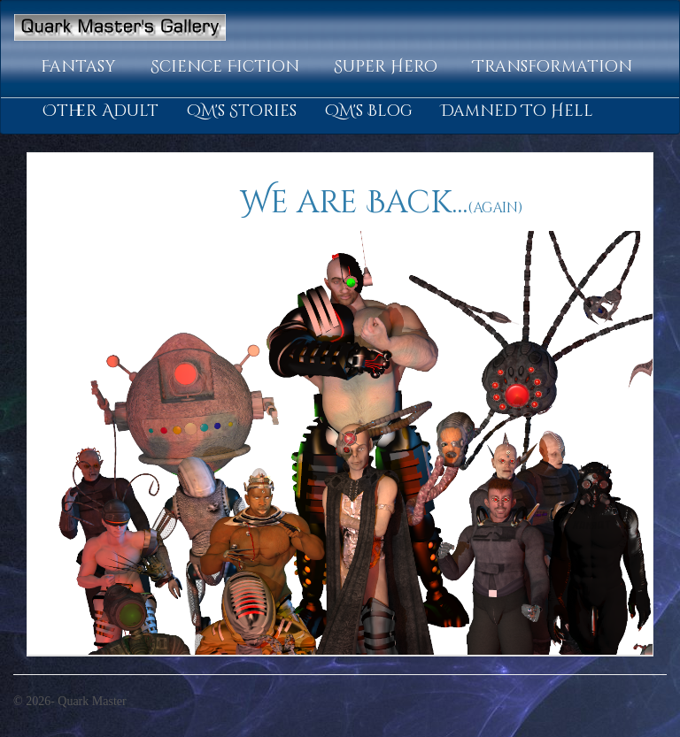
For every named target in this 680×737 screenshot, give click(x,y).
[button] (81, 67)
